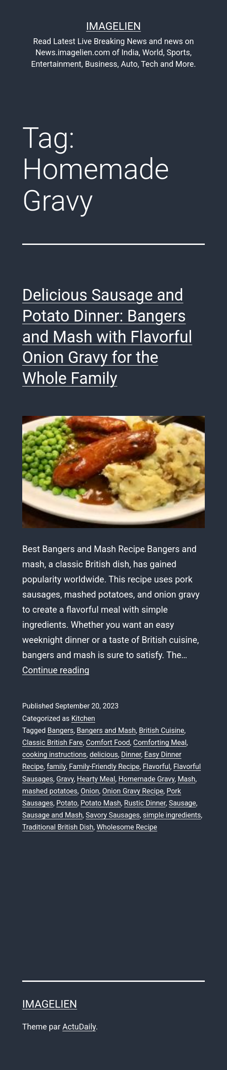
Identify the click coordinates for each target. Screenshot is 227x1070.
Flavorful (156, 766)
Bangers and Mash (106, 730)
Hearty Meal (96, 779)
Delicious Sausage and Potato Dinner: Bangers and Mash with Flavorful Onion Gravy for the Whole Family (107, 337)
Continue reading (55, 670)
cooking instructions (54, 754)
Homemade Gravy (146, 779)
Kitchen (83, 718)
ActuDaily (79, 1026)
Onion (89, 791)
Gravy (65, 779)
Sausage (182, 803)
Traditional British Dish (57, 827)
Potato (66, 803)
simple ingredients (172, 815)
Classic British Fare (52, 742)
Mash (186, 779)
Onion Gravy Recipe (132, 791)
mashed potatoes (49, 791)
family (56, 766)
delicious (104, 754)
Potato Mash (100, 803)
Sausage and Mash (52, 815)
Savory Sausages (113, 815)
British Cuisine (161, 730)
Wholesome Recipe (126, 827)
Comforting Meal (160, 742)
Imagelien (113, 26)
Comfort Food (108, 742)
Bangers (61, 730)
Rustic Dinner (144, 803)
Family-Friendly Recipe (104, 766)
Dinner (131, 754)
